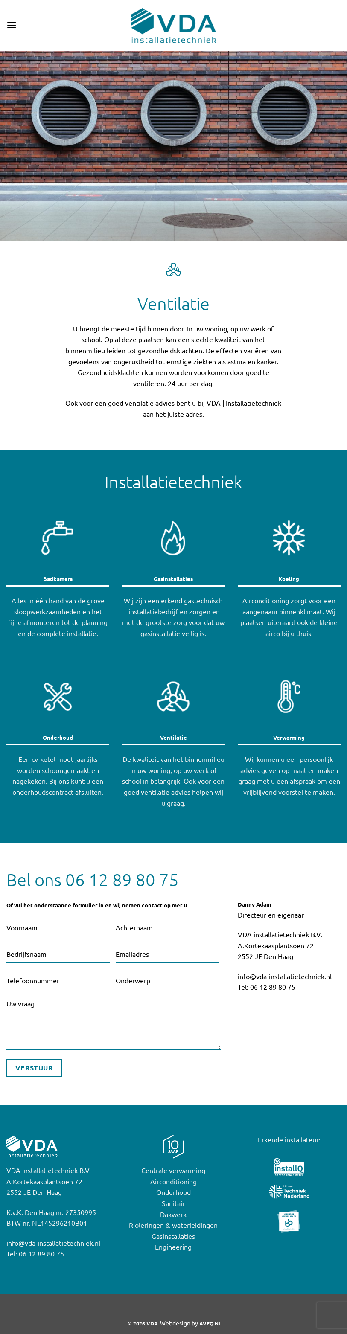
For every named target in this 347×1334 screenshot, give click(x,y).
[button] (11, 26)
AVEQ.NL (210, 1323)
